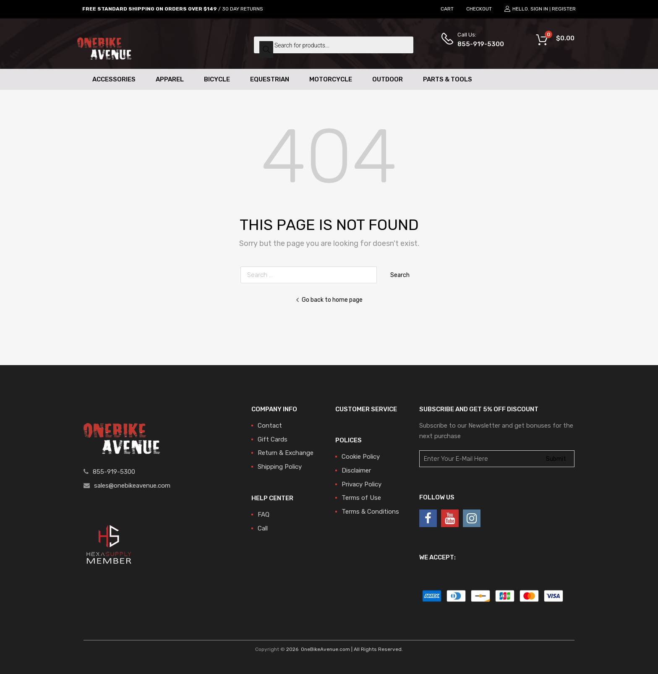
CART (447, 9)
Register (564, 9)
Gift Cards (272, 439)
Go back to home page (329, 299)
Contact (270, 425)
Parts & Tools (447, 79)
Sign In (539, 9)
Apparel (170, 79)
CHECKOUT (479, 9)
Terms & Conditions (370, 511)
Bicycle (217, 79)
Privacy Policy (361, 484)
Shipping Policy (280, 466)
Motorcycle (330, 79)
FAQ (263, 514)
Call (263, 528)
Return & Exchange (285, 453)
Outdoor (387, 79)
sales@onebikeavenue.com (132, 485)
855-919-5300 (478, 44)
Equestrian (269, 79)
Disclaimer (356, 470)
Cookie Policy (361, 456)
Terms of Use (361, 498)
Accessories (114, 79)
